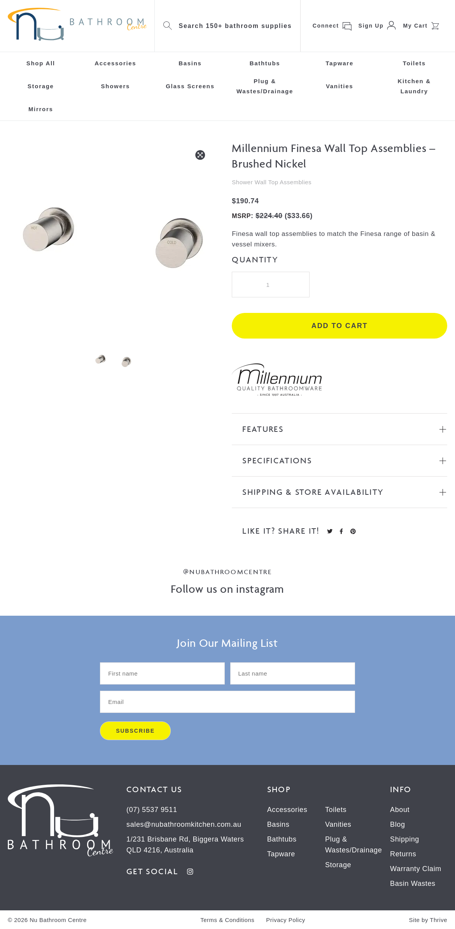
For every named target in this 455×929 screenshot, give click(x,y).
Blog (397, 824)
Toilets (414, 63)
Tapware (340, 63)
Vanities (339, 86)
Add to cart (340, 326)
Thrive (438, 920)
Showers (115, 86)
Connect (326, 26)
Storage (41, 86)
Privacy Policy (285, 920)
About (400, 810)
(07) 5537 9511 (151, 810)
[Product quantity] (271, 284)
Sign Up (371, 26)
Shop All (40, 63)
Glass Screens (190, 86)
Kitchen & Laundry (414, 86)
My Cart (415, 26)
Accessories (115, 63)
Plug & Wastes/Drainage (264, 86)
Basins (189, 63)
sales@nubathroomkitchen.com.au (183, 824)
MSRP (241, 216)
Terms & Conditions (227, 920)
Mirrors (40, 109)
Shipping (404, 839)
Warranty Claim (415, 869)
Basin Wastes (413, 883)
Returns (403, 854)
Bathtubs (265, 63)
